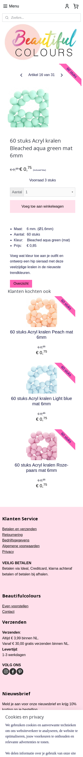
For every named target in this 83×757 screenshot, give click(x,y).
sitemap (44, 741)
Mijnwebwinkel (48, 749)
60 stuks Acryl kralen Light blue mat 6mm (41, 401)
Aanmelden (15, 720)
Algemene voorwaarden (21, 546)
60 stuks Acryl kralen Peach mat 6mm (41, 334)
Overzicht (21, 283)
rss (52, 741)
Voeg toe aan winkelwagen (42, 206)
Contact (8, 612)
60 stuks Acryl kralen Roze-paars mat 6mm (41, 468)
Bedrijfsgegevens (15, 540)
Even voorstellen (15, 606)
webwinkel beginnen (66, 741)
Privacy (8, 552)
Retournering (12, 535)
